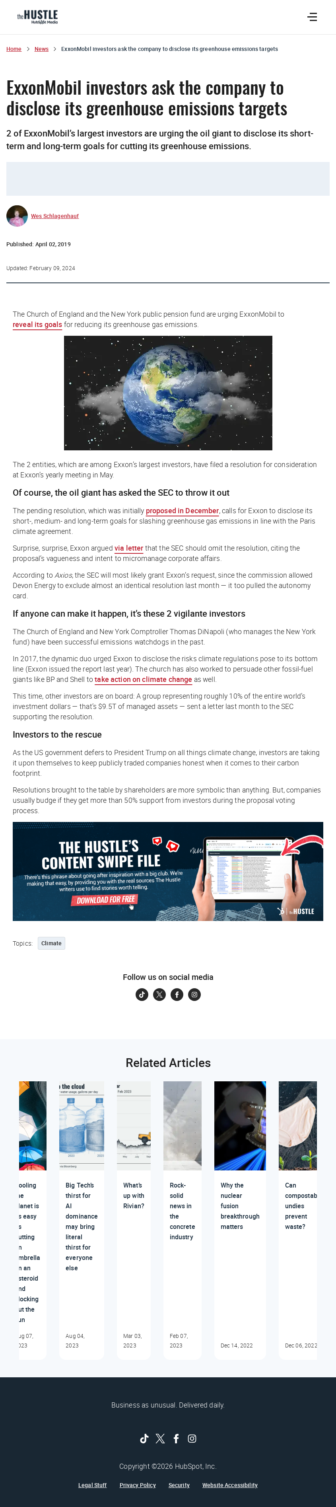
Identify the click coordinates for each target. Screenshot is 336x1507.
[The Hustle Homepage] (37, 17)
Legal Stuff (92, 1485)
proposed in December (182, 510)
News (42, 49)
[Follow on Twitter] (159, 994)
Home (14, 49)
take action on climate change (143, 679)
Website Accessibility (230, 1485)
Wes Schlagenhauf (55, 216)
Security (179, 1485)
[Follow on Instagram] (194, 994)
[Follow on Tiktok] (142, 994)
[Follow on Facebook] (177, 994)
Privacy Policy (138, 1485)
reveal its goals (37, 324)
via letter (129, 548)
